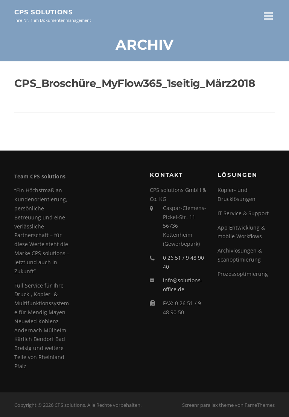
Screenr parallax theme (208, 405)
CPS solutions (43, 12)
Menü (268, 16)
